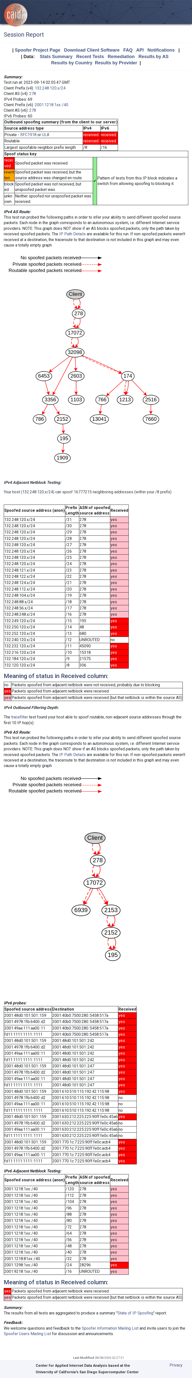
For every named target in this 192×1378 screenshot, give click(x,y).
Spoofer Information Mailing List (110, 1328)
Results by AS (153, 56)
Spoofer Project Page (37, 50)
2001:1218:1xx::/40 (51, 104)
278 (32, 93)
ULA (45, 134)
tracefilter (19, 717)
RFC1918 (28, 134)
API (140, 50)
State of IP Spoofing (135, 1313)
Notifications (161, 50)
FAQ (127, 50)
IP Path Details (72, 234)
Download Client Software (92, 50)
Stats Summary (56, 56)
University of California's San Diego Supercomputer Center (87, 1372)
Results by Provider (116, 62)
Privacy (176, 1365)
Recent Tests (90, 56)
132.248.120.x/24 (50, 88)
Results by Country (71, 62)
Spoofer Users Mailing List (27, 1333)
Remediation (121, 56)
